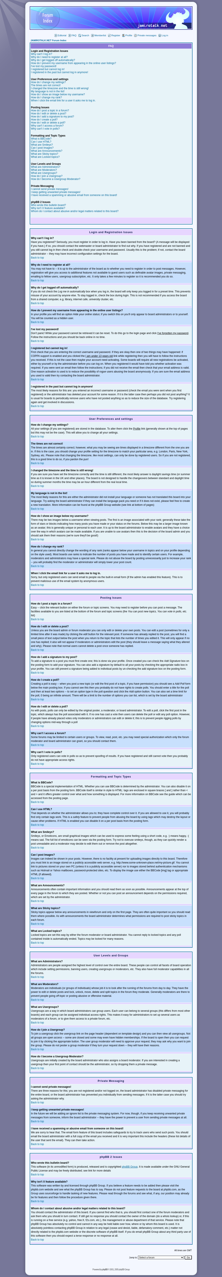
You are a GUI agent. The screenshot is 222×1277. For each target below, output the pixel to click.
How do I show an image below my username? (58, 94)
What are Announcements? (46, 150)
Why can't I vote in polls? (45, 128)
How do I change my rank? (46, 97)
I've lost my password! (44, 66)
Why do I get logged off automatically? (53, 60)
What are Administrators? (45, 166)
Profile (127, 35)
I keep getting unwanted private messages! (56, 192)
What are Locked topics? (45, 156)
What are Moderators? (44, 169)
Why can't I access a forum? (47, 125)
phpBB (105, 1269)
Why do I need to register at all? (49, 57)
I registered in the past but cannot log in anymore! (59, 72)
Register (114, 35)
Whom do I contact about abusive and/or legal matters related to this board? (75, 211)
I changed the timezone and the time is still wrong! (60, 88)
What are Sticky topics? (44, 153)
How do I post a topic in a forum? (50, 110)
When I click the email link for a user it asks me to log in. (63, 100)
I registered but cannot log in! (48, 69)
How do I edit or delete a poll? (48, 122)
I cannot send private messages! (50, 189)
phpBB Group (130, 1166)
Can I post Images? (42, 147)
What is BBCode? (41, 138)
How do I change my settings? (48, 82)
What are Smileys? (42, 144)
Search (83, 35)
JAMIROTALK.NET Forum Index (48, 40)
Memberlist (98, 35)
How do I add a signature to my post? (52, 116)
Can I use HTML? (41, 141)
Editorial (60, 35)
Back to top (37, 257)
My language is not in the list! (48, 91)
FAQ (72, 35)
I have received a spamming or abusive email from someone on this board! (74, 195)
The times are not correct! (46, 85)
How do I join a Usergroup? (46, 176)
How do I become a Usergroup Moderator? (55, 179)
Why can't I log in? (41, 54)
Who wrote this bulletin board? (48, 205)
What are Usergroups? (44, 173)
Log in (163, 35)
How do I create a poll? (44, 119)
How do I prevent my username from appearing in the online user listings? (73, 63)
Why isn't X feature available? (48, 208)
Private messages (145, 35)
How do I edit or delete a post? (48, 113)
